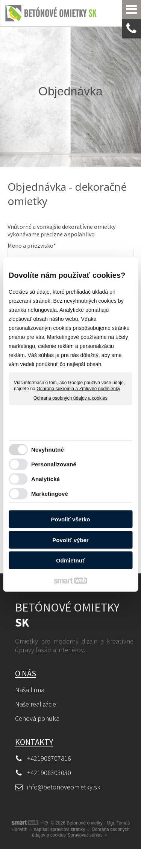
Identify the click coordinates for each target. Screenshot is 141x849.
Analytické (45, 478)
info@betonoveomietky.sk (63, 787)
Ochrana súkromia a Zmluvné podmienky (78, 388)
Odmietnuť (70, 560)
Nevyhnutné (47, 449)
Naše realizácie (35, 704)
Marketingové (49, 493)
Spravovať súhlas (84, 835)
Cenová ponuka (37, 718)
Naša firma (29, 689)
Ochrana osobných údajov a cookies (70, 398)
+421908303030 (49, 772)
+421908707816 (49, 758)
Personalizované (53, 464)
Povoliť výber (70, 539)
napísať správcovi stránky (59, 829)
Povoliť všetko (70, 519)
